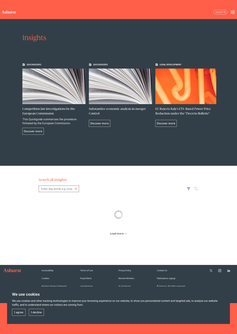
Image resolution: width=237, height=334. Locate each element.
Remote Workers (126, 278)
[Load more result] (117, 233)
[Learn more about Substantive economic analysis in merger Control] (120, 95)
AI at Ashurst (124, 286)
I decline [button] (36, 312)
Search (76, 189)
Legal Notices (86, 286)
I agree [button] (18, 312)
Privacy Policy (124, 270)
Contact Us (162, 270)
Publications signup (166, 278)
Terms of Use (86, 270)
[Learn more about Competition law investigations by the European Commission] (54, 99)
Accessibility (47, 270)
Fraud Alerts (86, 278)
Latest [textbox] (195, 190)
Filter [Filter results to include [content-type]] (189, 190)
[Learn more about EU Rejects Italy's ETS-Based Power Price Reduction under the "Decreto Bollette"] (187, 95)
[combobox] (59, 189)
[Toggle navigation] (232, 12)
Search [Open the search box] (220, 12)
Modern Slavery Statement (54, 286)
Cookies (45, 278)
